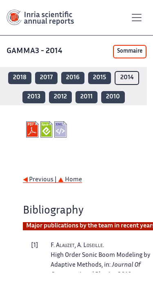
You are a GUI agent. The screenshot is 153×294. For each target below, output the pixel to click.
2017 (46, 77)
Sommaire (129, 51)
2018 (20, 77)
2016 (73, 77)
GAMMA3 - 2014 (35, 51)
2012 (60, 97)
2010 (113, 97)
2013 (33, 97)
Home (70, 180)
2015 (99, 77)
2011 (86, 97)
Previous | (40, 180)
